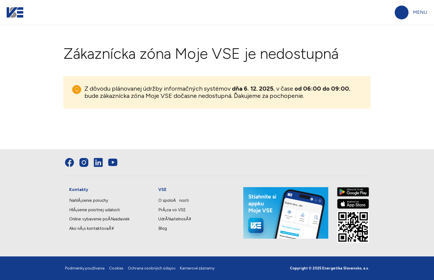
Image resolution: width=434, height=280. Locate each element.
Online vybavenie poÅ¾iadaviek (99, 219)
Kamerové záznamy (197, 268)
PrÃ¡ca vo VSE (172, 209)
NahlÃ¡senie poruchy (88, 200)
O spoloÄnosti (173, 200)
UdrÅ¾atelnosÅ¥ (174, 219)
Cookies (116, 268)
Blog (162, 228)
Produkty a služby (179, 34)
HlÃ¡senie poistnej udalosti (94, 209)
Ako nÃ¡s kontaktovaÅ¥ (91, 228)
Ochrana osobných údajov (151, 268)
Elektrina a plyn (111, 34)
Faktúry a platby (44, 34)
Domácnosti (75, 12)
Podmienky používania (85, 268)
